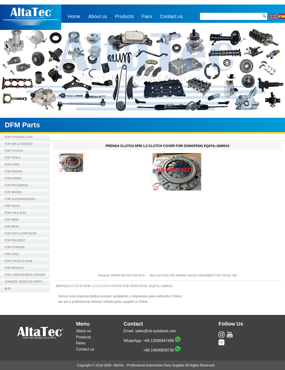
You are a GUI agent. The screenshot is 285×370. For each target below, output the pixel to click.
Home (74, 16)
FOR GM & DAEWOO (19, 144)
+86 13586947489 (158, 341)
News (81, 343)
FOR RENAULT (15, 268)
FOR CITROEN (14, 247)
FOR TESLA (12, 157)
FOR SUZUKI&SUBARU (20, 199)
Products (124, 16)
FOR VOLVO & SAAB (18, 261)
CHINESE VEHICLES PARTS (23, 281)
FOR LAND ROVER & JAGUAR (25, 274)
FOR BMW (12, 219)
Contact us (171, 16)
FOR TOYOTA (14, 150)
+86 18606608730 (158, 350)
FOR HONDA (13, 178)
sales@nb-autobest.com (155, 331)
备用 (7, 288)
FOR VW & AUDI (15, 212)
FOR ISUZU (12, 206)
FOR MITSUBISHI (16, 185)
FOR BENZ (12, 226)
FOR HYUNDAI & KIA (19, 137)
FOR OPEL (12, 254)
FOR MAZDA (13, 192)
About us (97, 16)
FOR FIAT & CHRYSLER (20, 233)
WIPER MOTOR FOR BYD (128, 275)
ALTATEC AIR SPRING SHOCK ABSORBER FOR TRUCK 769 (197, 275)
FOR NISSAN (13, 171)
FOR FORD (12, 164)
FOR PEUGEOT (15, 240)
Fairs (147, 16)
